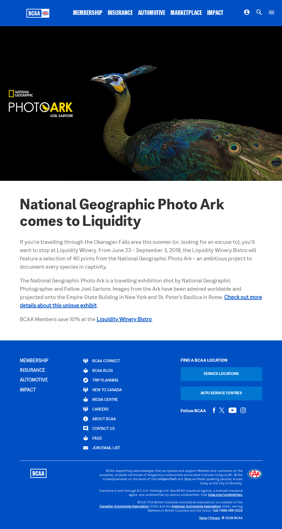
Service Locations (221, 374)
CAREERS (95, 409)
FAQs (92, 438)
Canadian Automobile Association (124, 506)
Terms (203, 518)
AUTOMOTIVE (151, 13)
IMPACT (215, 13)
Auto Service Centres (221, 393)
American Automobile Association (196, 506)
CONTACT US (99, 428)
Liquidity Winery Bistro (124, 319)
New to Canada (102, 389)
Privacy (215, 518)
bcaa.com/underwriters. (225, 495)
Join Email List (101, 447)
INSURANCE (120, 13)
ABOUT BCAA (99, 418)
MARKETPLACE (186, 13)
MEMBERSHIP (87, 13)
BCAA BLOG (98, 370)
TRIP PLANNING (100, 380)
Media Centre (100, 399)
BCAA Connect (101, 360)
